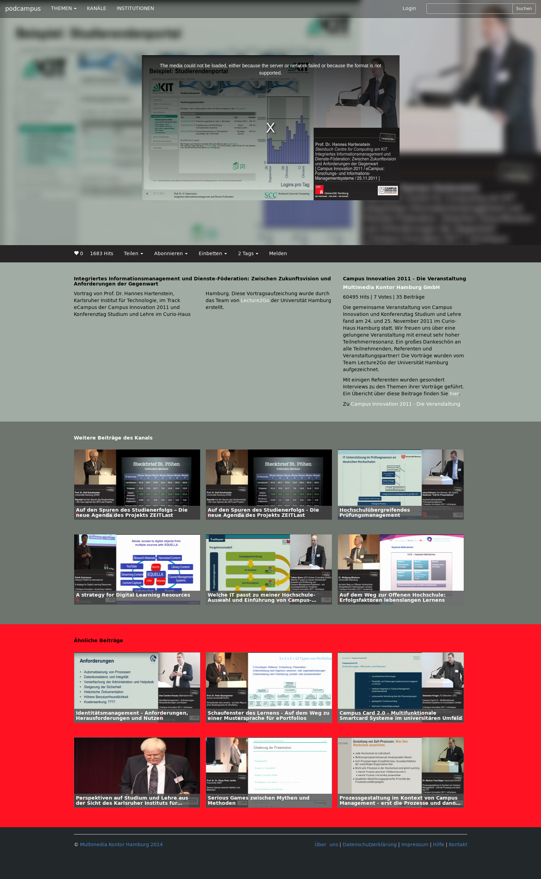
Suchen (524, 8)
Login (409, 8)
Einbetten (213, 254)
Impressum (415, 845)
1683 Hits (101, 254)
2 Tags (248, 254)
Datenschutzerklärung (370, 845)
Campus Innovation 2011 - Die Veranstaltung (405, 404)
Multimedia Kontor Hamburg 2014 (121, 845)
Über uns (326, 845)
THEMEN (64, 8)
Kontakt (458, 845)
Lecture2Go (255, 300)
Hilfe (438, 845)
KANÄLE (96, 8)
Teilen (133, 254)
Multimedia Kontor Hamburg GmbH (391, 287)
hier (454, 394)
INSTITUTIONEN (135, 8)
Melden (278, 254)
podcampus (23, 8)
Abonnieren (171, 254)
